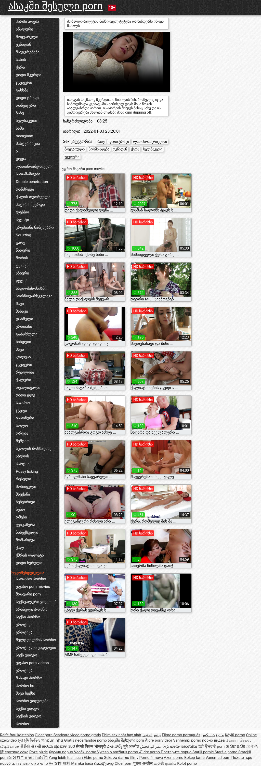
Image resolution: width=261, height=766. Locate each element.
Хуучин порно (61, 752)
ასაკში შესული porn (55, 6)
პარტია (23, 464)
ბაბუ (20, 113)
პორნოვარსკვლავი (34, 296)
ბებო (20, 509)
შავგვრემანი (28, 52)
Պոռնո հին (52, 740)
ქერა (20, 67)
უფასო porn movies (33, 586)
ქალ (20, 547)
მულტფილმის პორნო (36, 640)
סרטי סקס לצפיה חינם (29, 763)
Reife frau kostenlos (17, 735)
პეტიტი (22, 220)
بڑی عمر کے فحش (155, 746)
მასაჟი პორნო (29, 678)
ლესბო (22, 212)
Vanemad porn (218, 757)
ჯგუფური (24, 82)
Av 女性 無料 (59, 763)
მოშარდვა (25, 540)
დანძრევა (25, 189)
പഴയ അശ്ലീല (184, 746)
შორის (22, 258)
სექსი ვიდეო (27, 708)
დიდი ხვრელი (29, 563)
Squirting (23, 235)
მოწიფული (26, 486)
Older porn (44, 735)
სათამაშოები (28, 174)
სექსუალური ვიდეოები (37, 602)
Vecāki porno (85, 752)
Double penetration (32, 181)
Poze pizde (38, 752)
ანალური (24, 29)
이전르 (18, 757)
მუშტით (23, 441)
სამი (20, 128)
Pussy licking (27, 471)
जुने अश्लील (131, 746)
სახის (21, 59)
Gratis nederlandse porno (85, 740)
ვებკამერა (25, 525)
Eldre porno (94, 757)
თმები (21, 517)
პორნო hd (25, 685)
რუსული (23, 479)
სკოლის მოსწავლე (33, 448)
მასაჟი (22, 311)
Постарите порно (176, 752)
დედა (21, 159)
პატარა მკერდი (30, 204)
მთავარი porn (28, 594)
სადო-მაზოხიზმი (31, 288)
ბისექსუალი (27, 532)
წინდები (23, 342)
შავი (20, 303)
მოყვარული (27, 37)
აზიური (22, 273)
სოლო (22, 425)
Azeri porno (174, 757)
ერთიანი (24, 326)
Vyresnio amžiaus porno (118, 752)
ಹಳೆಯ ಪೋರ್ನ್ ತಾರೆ (59, 746)
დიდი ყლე (25, 395)
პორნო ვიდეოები (32, 701)
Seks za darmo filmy (121, 757)
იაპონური (25, 418)
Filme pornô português (181, 735)
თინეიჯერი (26, 105)
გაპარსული (26, 334)
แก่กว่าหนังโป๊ (37, 757)
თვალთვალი (28, 387)
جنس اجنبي (151, 735)
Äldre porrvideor (159, 740)
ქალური (23, 380)
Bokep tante (194, 757)
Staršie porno (226, 752)
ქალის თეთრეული (33, 197)
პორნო (22, 724)
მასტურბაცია (28, 143)
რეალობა (25, 372)
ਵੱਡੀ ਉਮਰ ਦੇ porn (212, 746)
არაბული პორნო (31, 609)
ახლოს (22, 456)
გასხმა (22, 90)
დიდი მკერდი (28, 75)
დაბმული (24, 319)
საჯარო (23, 403)
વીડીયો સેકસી (30, 746)
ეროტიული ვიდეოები (36, 647)
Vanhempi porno (187, 740)
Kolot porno (187, 763)
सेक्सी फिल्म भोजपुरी (91, 746)
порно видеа (213, 740)
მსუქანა (23, 494)
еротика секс (16, 752)
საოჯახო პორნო (31, 579)
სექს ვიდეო (26, 655)
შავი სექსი (25, 693)
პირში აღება (27, 21)
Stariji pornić (203, 752)
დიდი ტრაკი (27, 98)
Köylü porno (235, 735)
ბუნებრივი (25, 502)
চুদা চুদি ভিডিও (29, 740)
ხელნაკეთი (26, 120)
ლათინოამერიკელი (35, 166)
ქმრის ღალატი (30, 555)
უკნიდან (23, 44)
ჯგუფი (21, 410)
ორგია (22, 433)
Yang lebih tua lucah (66, 757)
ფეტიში (23, 281)
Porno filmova (151, 757)
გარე (20, 242)
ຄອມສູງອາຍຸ (104, 763)
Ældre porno (150, 752)
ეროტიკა (24, 624)
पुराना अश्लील (143, 763)
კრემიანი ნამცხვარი (35, 227)
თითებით (24, 136)
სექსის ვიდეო (28, 716)
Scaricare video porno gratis (77, 735)
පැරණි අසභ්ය (165, 763)
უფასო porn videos (32, 663)
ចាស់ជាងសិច (236, 746)
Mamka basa (82, 763)
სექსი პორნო (28, 617)
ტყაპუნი (23, 265)
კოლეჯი (23, 357)
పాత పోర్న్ (115, 746)
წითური (23, 250)
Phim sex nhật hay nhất (121, 735)
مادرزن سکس (212, 735)
